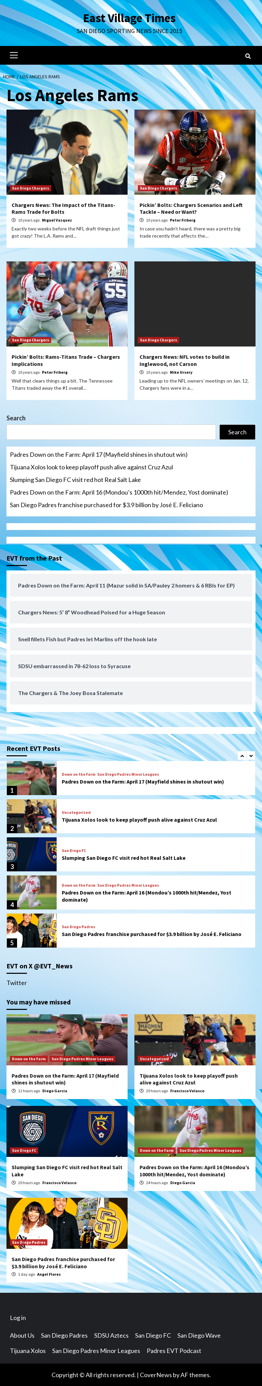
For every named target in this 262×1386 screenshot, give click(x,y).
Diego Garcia (54, 1090)
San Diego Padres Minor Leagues (128, 774)
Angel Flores (49, 1273)
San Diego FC (74, 850)
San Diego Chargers (30, 187)
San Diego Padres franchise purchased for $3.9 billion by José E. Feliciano (106, 504)
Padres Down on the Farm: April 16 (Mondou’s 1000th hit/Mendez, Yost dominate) (119, 492)
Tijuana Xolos (28, 1350)
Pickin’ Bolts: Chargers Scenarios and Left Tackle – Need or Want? (191, 208)
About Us (22, 1335)
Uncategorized (76, 812)
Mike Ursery (181, 371)
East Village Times (129, 17)
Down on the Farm (79, 774)
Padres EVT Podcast (174, 1350)
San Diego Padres (78, 926)
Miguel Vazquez (57, 219)
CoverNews (156, 1374)
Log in (18, 1317)
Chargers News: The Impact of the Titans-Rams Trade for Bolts (63, 208)
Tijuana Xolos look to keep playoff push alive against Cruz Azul (91, 466)
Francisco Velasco (187, 1090)
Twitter (16, 982)
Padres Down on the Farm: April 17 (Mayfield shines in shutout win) (99, 454)
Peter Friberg (182, 219)
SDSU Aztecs (111, 1335)
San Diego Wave (199, 1335)
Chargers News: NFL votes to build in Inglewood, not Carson (185, 360)
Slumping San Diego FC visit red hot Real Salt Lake (75, 479)
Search (16, 417)
